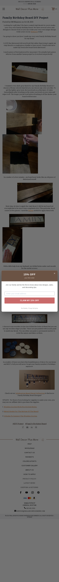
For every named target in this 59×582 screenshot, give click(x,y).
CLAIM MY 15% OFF (29, 300)
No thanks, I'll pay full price (29, 308)
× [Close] (54, 273)
